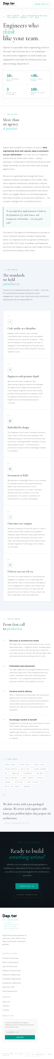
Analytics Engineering (11, 975)
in (37, 1054)
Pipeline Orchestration (11, 970)
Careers (5, 1006)
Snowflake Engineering (11, 979)
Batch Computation (10, 962)
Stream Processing (10, 958)
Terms (50, 1054)
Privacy (42, 1054)
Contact (5, 1010)
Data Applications (9, 991)
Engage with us (42, 4)
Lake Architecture (9, 966)
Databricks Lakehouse (11, 983)
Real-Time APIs (8, 987)
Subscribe (20, 1037)
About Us (6, 1002)
